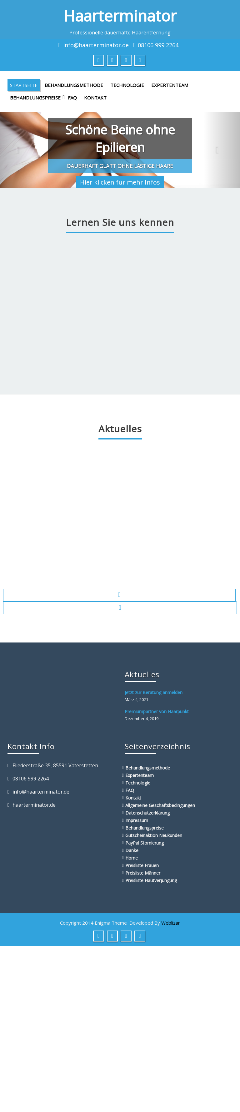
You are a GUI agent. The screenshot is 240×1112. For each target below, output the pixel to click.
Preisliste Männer (142, 873)
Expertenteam (169, 85)
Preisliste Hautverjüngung (151, 880)
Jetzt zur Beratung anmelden (153, 692)
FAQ (72, 97)
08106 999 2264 (158, 45)
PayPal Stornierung (144, 843)
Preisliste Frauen (142, 865)
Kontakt (95, 97)
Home (131, 858)
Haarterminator (120, 15)
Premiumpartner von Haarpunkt (157, 711)
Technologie (127, 85)
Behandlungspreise (36, 97)
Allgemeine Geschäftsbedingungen (160, 805)
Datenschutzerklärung (147, 813)
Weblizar (170, 923)
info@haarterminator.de (96, 45)
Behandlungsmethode (74, 85)
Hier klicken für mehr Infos (120, 182)
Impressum (136, 820)
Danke (131, 850)
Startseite (24, 85)
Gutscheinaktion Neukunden (153, 835)
